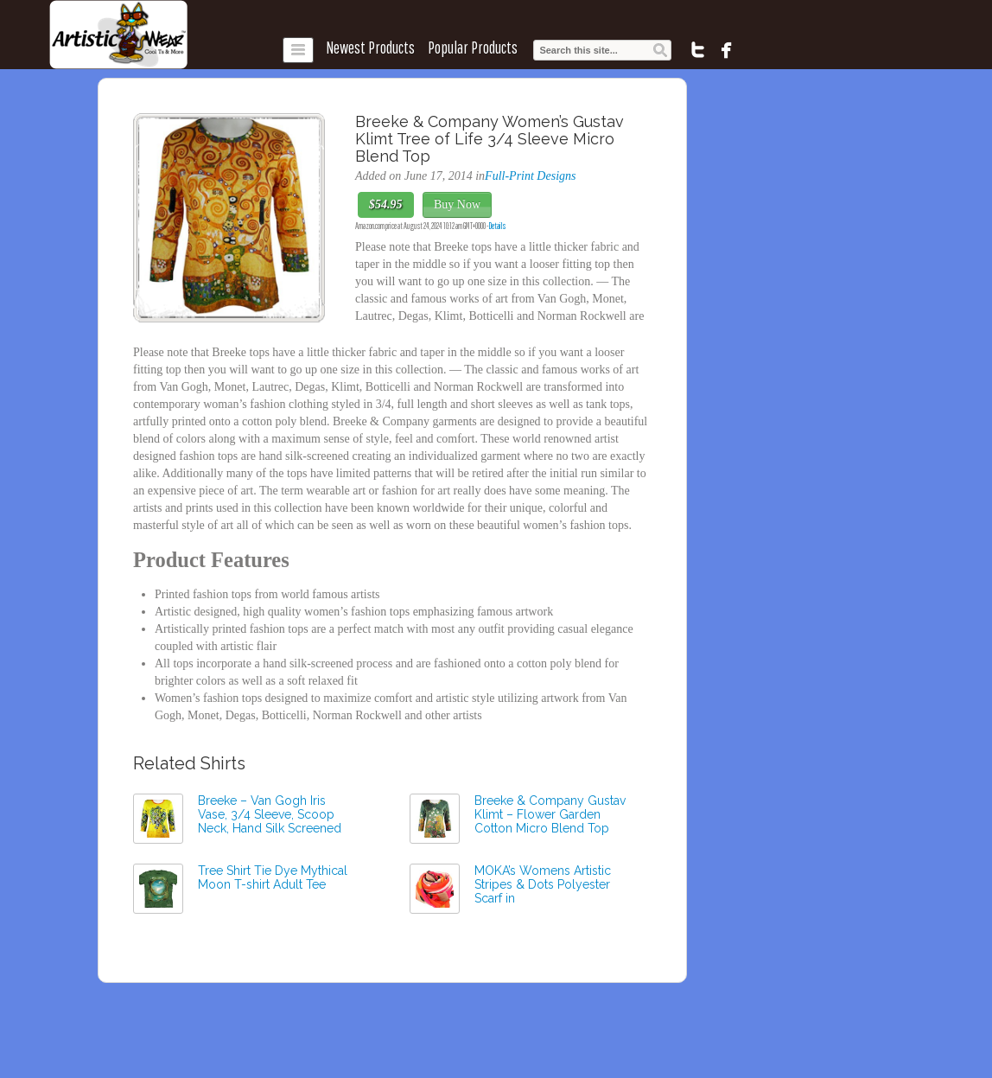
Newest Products (370, 47)
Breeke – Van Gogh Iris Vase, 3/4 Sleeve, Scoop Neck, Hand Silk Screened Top (269, 821)
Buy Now (457, 204)
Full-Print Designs (530, 175)
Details (497, 225)
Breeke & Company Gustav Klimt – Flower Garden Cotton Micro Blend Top (550, 814)
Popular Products (473, 47)
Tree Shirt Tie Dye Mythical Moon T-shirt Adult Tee (272, 877)
